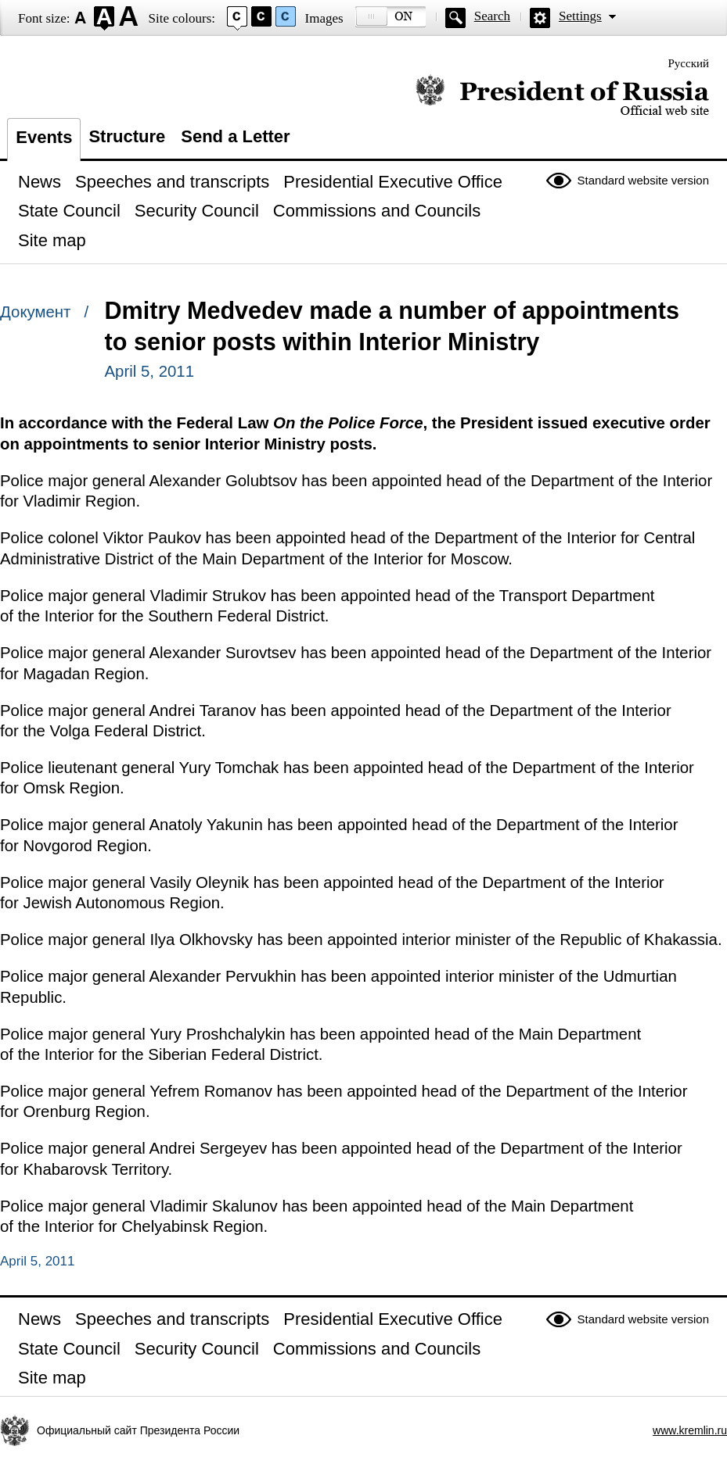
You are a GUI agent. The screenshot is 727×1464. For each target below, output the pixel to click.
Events (44, 137)
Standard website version (643, 180)
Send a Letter (235, 136)
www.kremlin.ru (690, 1430)
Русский (689, 63)
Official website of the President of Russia (562, 95)
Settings (580, 16)
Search (492, 16)
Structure (126, 136)
